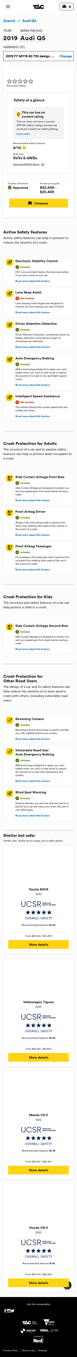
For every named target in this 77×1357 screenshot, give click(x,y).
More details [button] (38, 944)
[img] (20, 81)
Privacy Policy (10, 1350)
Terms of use (28, 1350)
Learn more (23, 134)
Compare (38, 203)
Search (9, 20)
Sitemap (42, 1350)
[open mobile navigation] (8, 6)
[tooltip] (24, 148)
